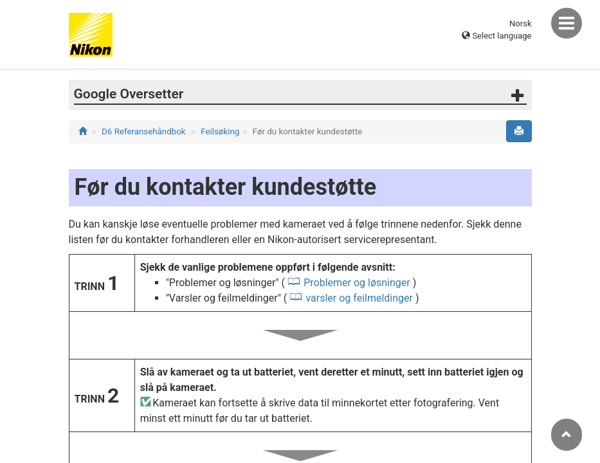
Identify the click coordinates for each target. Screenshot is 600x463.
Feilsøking (220, 131)
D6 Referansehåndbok (144, 131)
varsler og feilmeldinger (359, 298)
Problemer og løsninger (357, 283)
